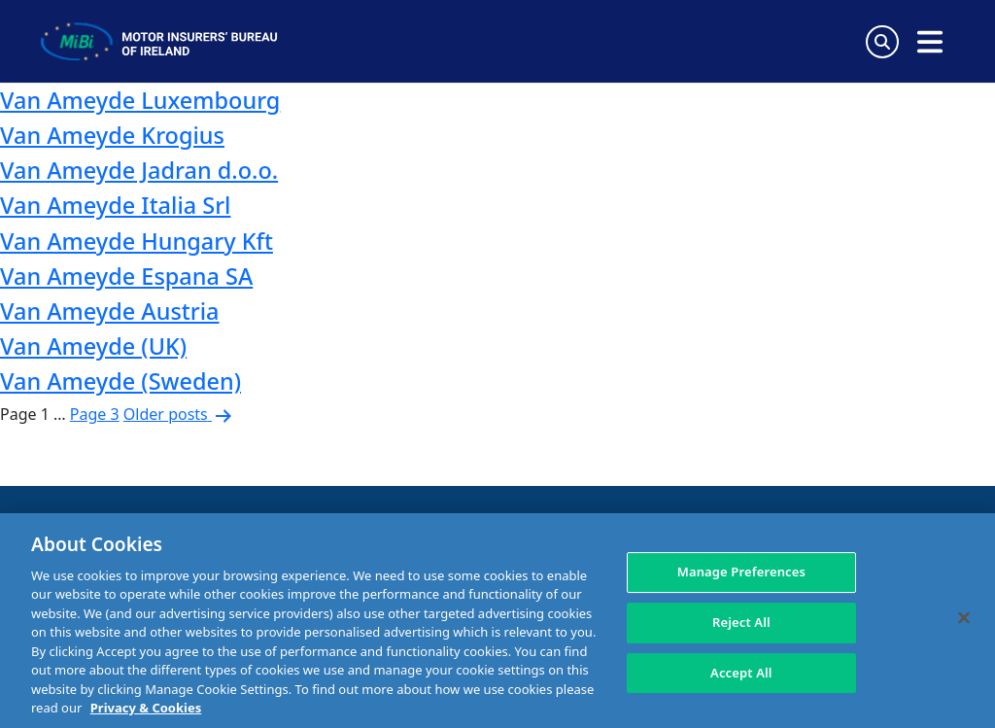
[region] (497, 620)
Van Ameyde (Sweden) (120, 381)
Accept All (741, 672)
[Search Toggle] (882, 41)
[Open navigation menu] (930, 41)
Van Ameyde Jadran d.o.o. (139, 170)
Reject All (741, 622)
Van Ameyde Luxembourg (140, 100)
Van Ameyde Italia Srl (115, 205)
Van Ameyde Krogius (112, 135)
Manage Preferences (741, 572)
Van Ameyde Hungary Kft (136, 241)
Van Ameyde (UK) (93, 346)
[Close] (964, 618)
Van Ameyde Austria (110, 311)
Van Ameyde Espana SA (126, 276)
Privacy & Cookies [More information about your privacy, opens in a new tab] (145, 707)
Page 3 (95, 414)
